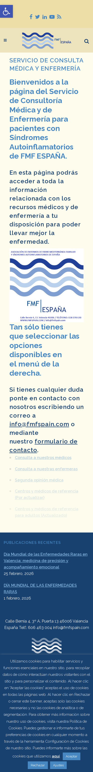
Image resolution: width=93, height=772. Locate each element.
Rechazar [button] (38, 765)
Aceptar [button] (71, 756)
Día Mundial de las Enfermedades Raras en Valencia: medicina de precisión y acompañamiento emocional (46, 561)
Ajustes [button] (58, 765)
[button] (6, 11)
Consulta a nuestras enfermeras (46, 467)
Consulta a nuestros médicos (43, 456)
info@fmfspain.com (39, 424)
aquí (56, 756)
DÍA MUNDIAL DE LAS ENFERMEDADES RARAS (40, 588)
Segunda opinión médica (39, 478)
